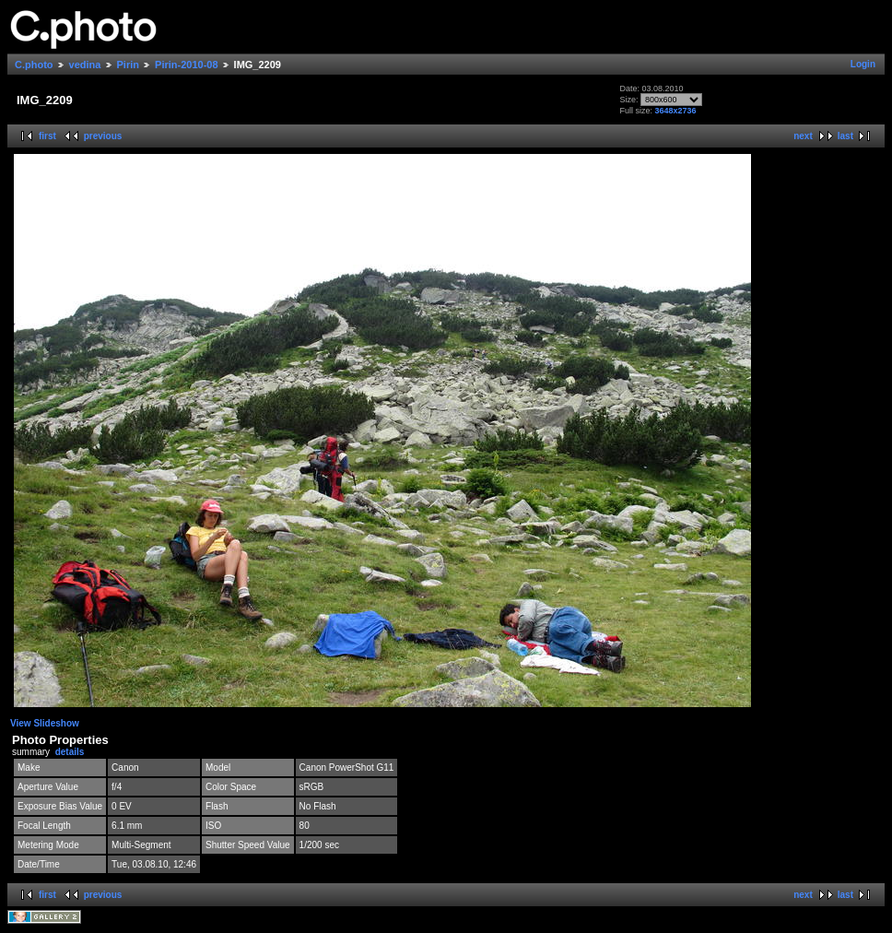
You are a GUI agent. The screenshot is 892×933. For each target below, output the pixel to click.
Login (863, 64)
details (70, 752)
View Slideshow (44, 723)
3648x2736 (675, 110)
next (803, 136)
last (845, 136)
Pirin (128, 64)
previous (103, 136)
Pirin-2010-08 (186, 64)
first (47, 136)
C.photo (34, 64)
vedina (85, 64)
